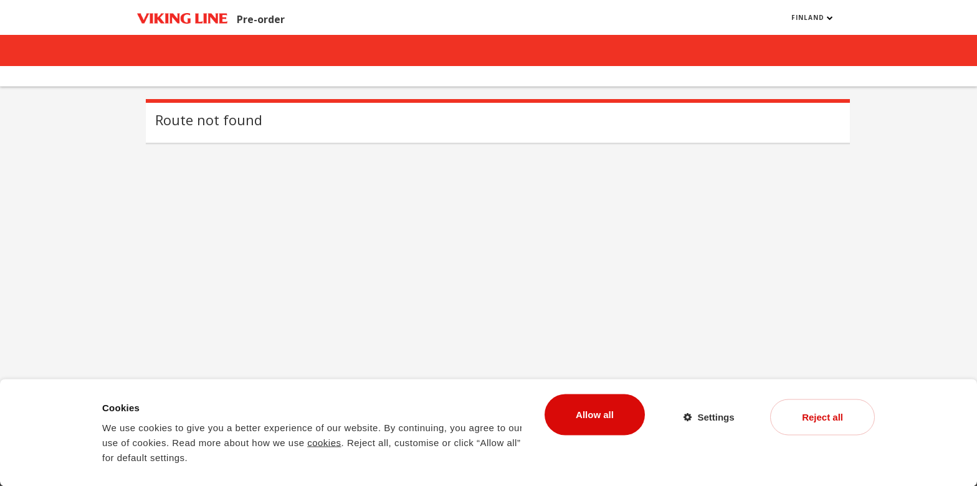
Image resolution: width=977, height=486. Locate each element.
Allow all (595, 414)
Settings (715, 416)
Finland (812, 17)
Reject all (822, 416)
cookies (324, 442)
